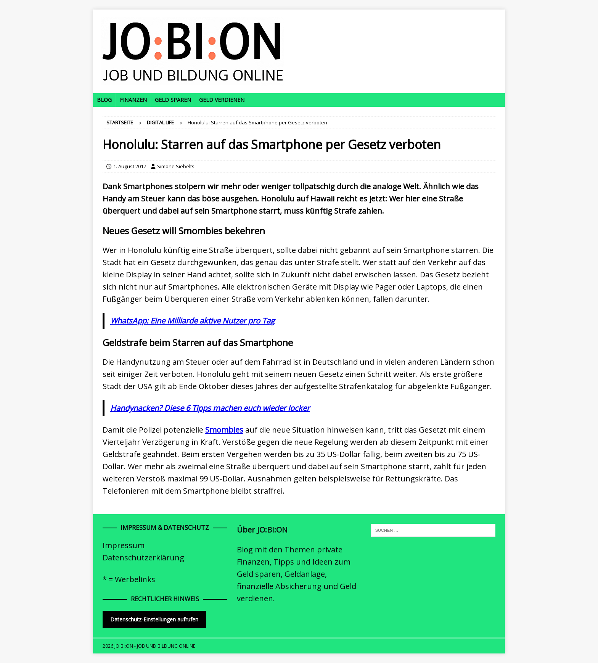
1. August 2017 (129, 166)
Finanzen (133, 99)
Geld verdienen (221, 99)
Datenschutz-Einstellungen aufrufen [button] (154, 619)
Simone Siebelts (176, 166)
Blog (104, 99)
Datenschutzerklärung (143, 557)
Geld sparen (173, 99)
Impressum (124, 545)
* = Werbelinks (129, 579)
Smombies (224, 430)
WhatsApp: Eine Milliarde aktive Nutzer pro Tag (192, 320)
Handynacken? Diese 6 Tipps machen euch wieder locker (210, 408)
